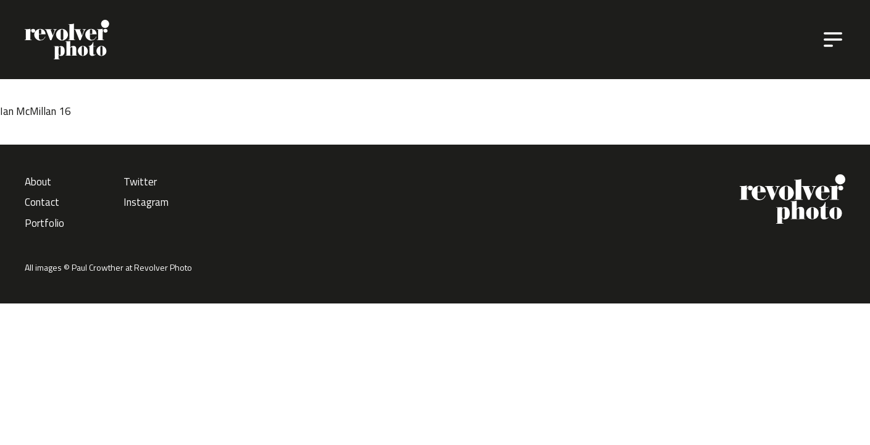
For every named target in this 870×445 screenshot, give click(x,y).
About (38, 182)
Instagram (146, 202)
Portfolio (44, 223)
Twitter (140, 182)
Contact (42, 202)
